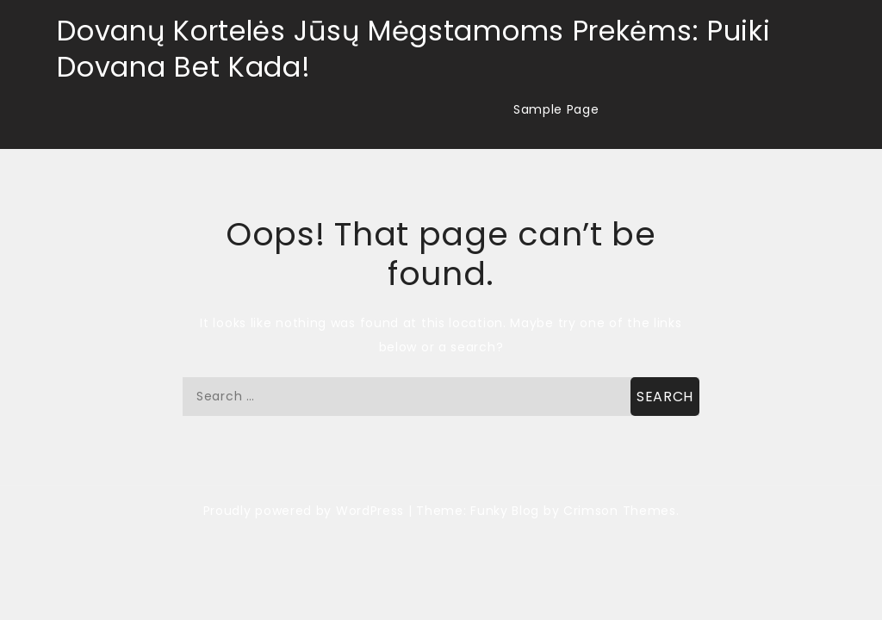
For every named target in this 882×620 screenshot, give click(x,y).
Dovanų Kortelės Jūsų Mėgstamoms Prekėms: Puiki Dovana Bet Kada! (413, 48)
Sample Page (556, 109)
